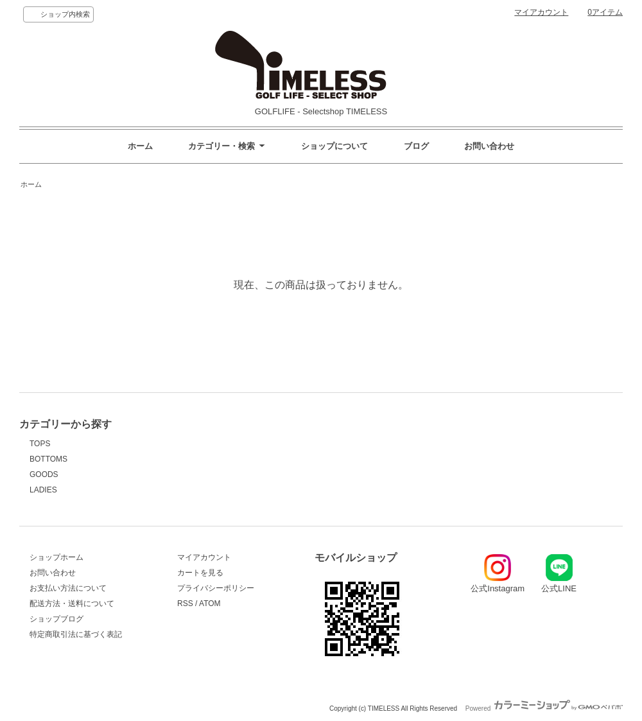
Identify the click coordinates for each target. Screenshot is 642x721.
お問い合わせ (489, 146)
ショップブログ (56, 618)
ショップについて (334, 146)
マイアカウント (541, 12)
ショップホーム (56, 557)
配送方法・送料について (72, 603)
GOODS (44, 474)
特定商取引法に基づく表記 (76, 634)
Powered (544, 708)
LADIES (43, 489)
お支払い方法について (68, 588)
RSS (185, 603)
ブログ (416, 146)
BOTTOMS (48, 459)
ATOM (210, 603)
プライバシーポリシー (215, 588)
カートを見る (200, 572)
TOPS (40, 443)
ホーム (140, 146)
